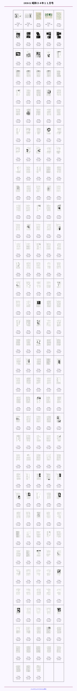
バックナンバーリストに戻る (38, 689)
